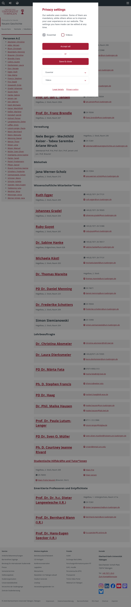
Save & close (65, 61)
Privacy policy (72, 89)
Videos (69, 35)
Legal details (58, 89)
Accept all (65, 46)
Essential (51, 35)
